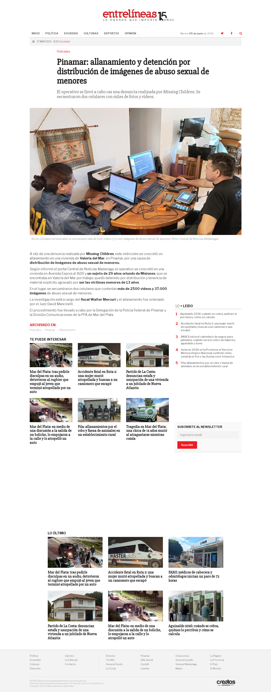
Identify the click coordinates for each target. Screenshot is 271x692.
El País (214, 664)
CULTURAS (91, 33)
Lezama (145, 668)
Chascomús (182, 655)
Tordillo (110, 660)
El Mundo (215, 668)
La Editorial (71, 660)
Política (34, 655)
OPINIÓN (130, 33)
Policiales (35, 330)
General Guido (114, 664)
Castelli (145, 664)
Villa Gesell (147, 660)
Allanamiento (67, 330)
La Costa (111, 668)
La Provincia (217, 660)
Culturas (34, 664)
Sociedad (65, 41)
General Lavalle (184, 660)
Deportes (35, 668)
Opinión (69, 655)
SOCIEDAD (71, 33)
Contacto (70, 664)
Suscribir (187, 444)
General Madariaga (186, 664)
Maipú (179, 668)
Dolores (110, 655)
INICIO (36, 33)
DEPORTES (111, 33)
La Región (216, 655)
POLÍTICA (51, 33)
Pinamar (50, 330)
